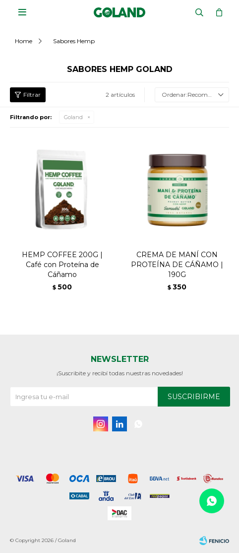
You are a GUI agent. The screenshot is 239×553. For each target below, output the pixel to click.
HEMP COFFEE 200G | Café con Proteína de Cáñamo (62, 264)
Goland (73, 117)
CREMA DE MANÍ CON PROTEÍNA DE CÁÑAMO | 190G (177, 264)
